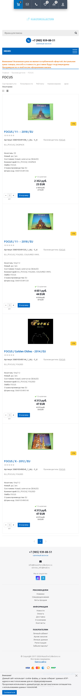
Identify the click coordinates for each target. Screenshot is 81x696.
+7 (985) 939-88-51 (43, 40)
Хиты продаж (40, 600)
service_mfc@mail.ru (41, 568)
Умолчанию (7, 87)
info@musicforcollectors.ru (40, 565)
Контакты (40, 623)
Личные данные (40, 640)
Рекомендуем (40, 590)
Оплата (40, 614)
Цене (66, 84)
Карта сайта (40, 662)
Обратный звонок (43, 44)
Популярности (26, 84)
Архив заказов (40, 636)
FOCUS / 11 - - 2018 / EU (18, 131)
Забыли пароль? (40, 646)
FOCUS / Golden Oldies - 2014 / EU (25, 351)
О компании (40, 620)
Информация (40, 607)
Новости (41, 610)
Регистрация (40, 643)
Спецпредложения (40, 597)
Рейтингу (40, 84)
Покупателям (40, 630)
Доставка (40, 617)
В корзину (23, 195)
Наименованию (54, 84)
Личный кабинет (40, 633)
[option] (40, 64)
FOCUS (62, 140)
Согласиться (9, 692)
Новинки (40, 594)
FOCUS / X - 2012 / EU (17, 461)
